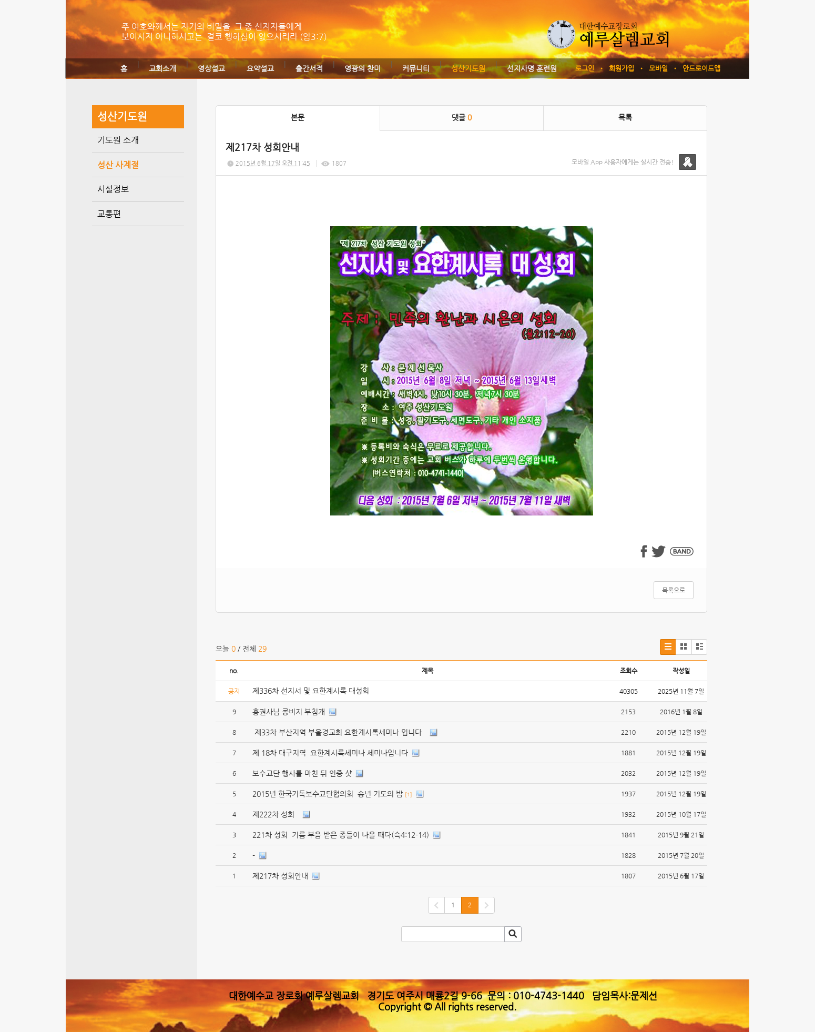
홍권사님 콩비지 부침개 (288, 711)
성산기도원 (468, 68)
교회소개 (162, 68)
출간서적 (309, 68)
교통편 (109, 214)
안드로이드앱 (701, 68)
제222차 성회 (275, 814)
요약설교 (260, 68)
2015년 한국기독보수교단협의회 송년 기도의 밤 (327, 794)
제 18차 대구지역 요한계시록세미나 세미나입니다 (330, 752)
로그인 (584, 68)
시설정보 (113, 189)
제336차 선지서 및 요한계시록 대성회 (311, 690)
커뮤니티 (416, 68)
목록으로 (673, 590)
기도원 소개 (118, 140)
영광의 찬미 (362, 68)
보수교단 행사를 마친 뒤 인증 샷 (302, 773)
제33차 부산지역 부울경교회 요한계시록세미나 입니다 (339, 732)
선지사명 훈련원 (532, 68)
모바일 (658, 68)
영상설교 (211, 68)
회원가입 (621, 68)
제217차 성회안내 (280, 876)
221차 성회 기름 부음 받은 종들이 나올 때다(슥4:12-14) (340, 835)
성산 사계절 (118, 165)
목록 (625, 117)
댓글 (462, 117)
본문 (297, 117)
